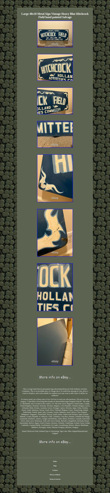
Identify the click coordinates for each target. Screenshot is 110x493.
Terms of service (55, 479)
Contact (55, 470)
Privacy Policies (55, 474)
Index (55, 461)
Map (55, 466)
